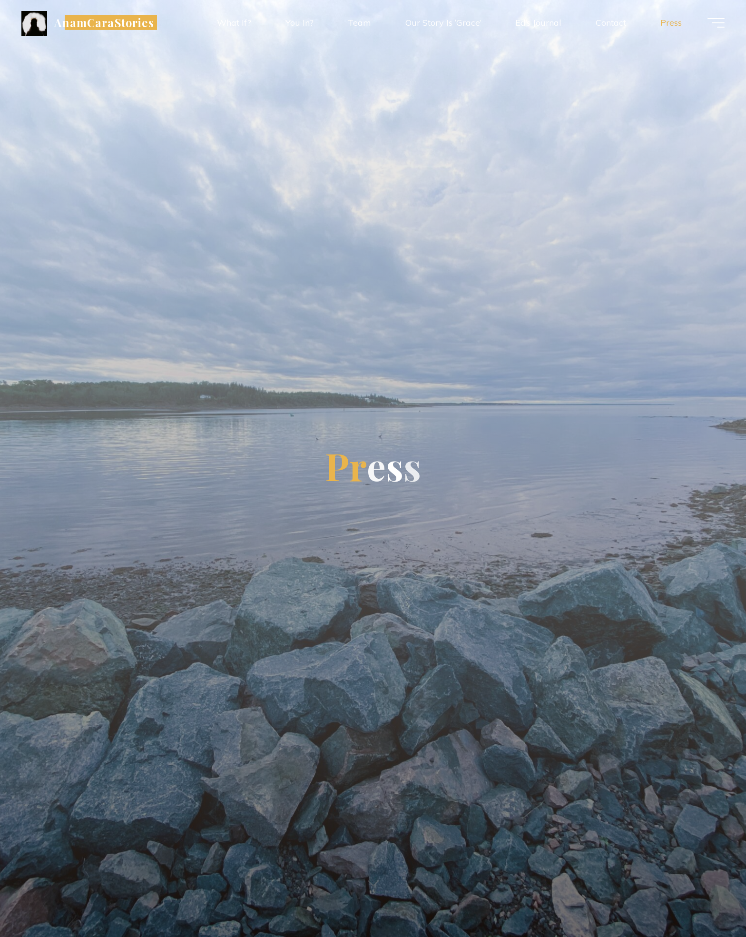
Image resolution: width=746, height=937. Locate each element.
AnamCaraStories (104, 22)
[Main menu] (716, 23)
